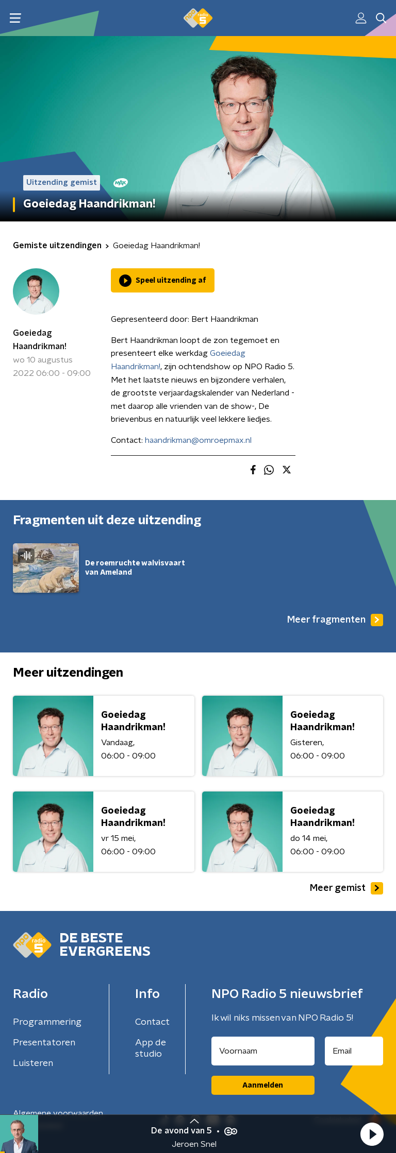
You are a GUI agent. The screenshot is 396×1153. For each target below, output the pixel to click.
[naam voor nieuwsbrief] (263, 1051)
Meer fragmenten (335, 620)
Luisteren (33, 1063)
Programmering (47, 1022)
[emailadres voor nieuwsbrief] (354, 1051)
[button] (371, 1133)
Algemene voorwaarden (58, 1113)
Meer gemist (346, 888)
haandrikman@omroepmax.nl (198, 440)
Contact (152, 1022)
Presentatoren (44, 1042)
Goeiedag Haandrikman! (40, 340)
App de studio (150, 1048)
